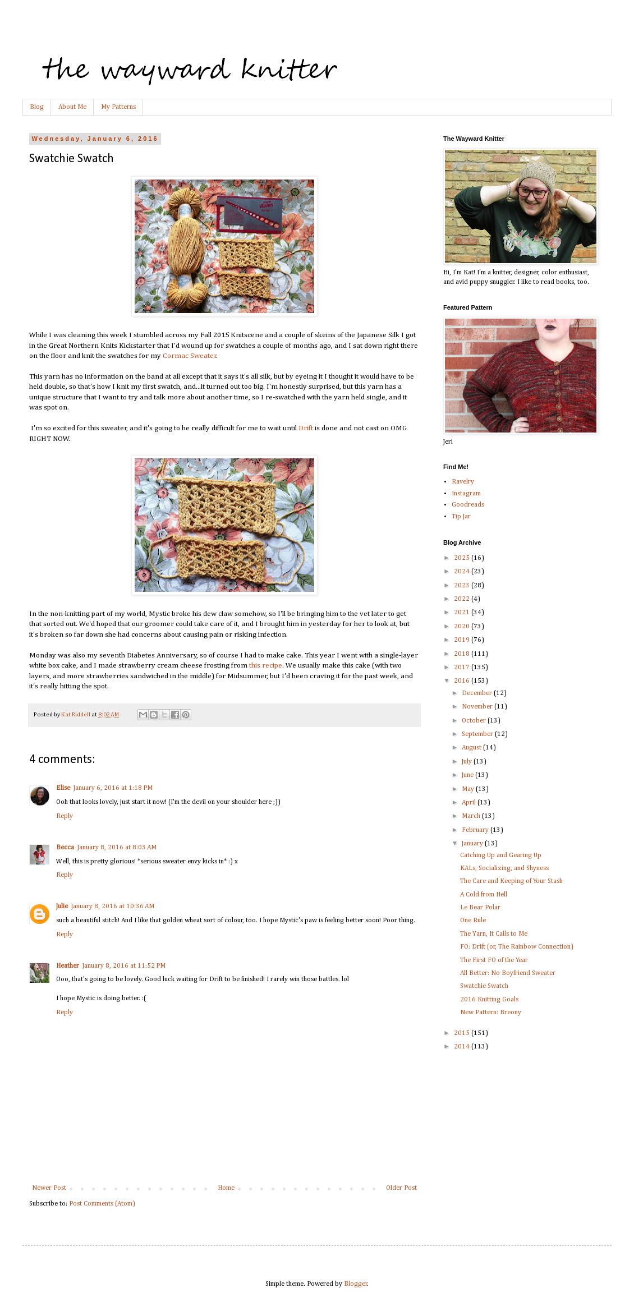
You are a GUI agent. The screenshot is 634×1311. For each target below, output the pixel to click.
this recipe (265, 665)
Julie (62, 906)
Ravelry (463, 482)
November (478, 706)
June (468, 775)
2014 (462, 1046)
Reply (64, 816)
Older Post (401, 1188)
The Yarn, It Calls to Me (493, 934)
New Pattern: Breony (490, 1012)
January (473, 843)
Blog (37, 107)
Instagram (466, 493)
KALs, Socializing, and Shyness (504, 868)
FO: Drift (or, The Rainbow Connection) (516, 947)
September (478, 734)
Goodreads (468, 505)
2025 (462, 558)
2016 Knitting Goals (489, 999)
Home (226, 1188)
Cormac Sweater (190, 356)
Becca (65, 847)
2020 (462, 626)
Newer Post (49, 1188)
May (469, 789)
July (468, 761)
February (476, 830)
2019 (462, 640)
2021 (462, 612)
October (475, 720)
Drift (305, 428)
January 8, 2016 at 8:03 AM (117, 847)
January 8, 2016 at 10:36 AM (112, 906)
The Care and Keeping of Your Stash (511, 881)
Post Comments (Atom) (102, 1203)
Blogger (355, 1284)
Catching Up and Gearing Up (500, 855)
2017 (462, 667)
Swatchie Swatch (484, 986)
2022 (462, 599)
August (472, 747)
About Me (72, 107)
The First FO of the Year (494, 960)
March (472, 816)
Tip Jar (461, 516)
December (478, 693)
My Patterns (118, 107)
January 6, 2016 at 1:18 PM (113, 788)
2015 (462, 1033)
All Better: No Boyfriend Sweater (507, 973)
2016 (462, 681)
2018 (462, 654)
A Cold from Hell (483, 894)
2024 (462, 571)
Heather (67, 966)
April (469, 802)
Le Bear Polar (480, 907)
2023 (462, 585)
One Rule (473, 920)
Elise (63, 788)
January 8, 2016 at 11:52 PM (124, 966)
